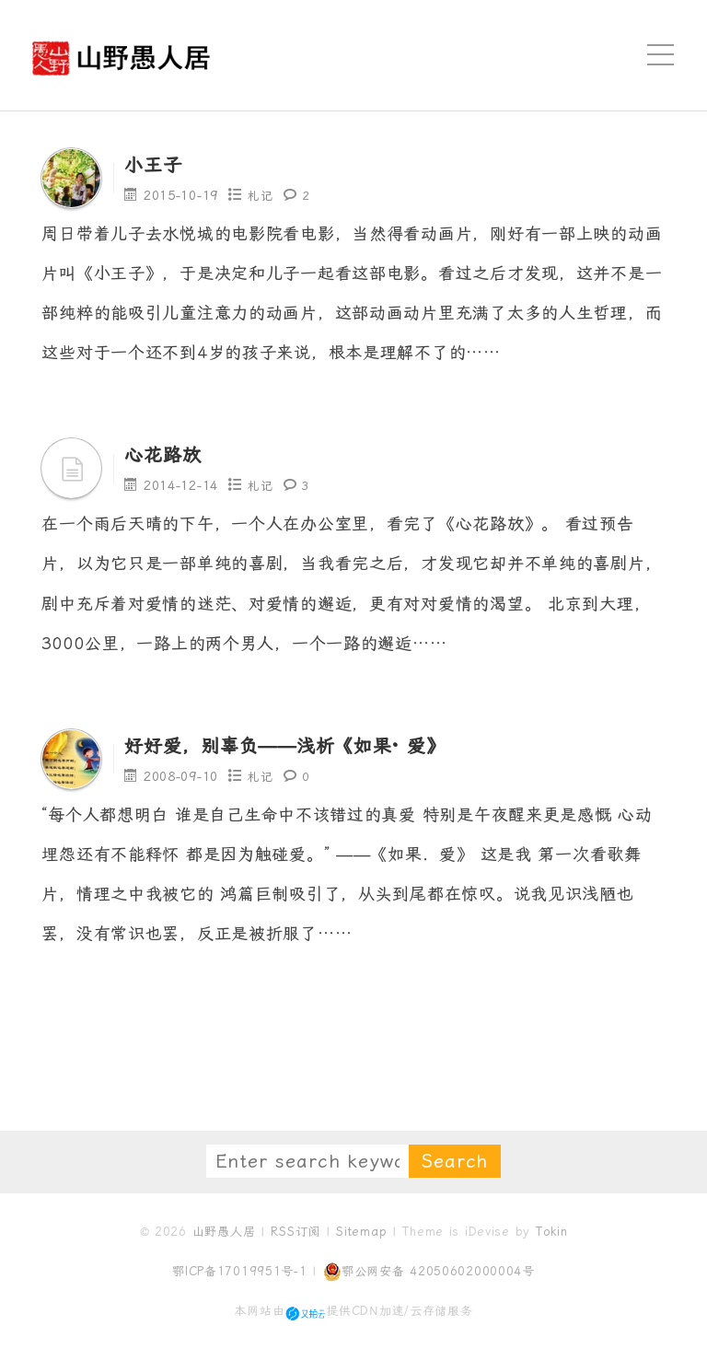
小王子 (158, 164)
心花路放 (169, 454)
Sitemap (361, 1232)
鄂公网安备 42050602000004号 (429, 1271)
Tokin (552, 1232)
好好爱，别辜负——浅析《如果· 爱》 (315, 745)
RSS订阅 (295, 1232)
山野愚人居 (224, 1232)
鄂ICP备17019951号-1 (239, 1271)
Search (455, 1161)
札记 (261, 195)
